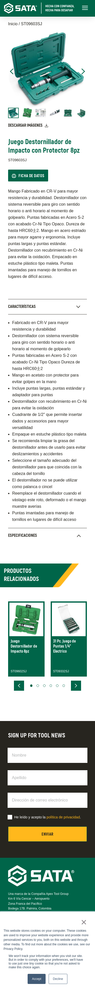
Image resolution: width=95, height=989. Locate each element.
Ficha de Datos (31, 175)
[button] (31, 685)
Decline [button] (58, 979)
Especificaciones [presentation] (22, 535)
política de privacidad (63, 817)
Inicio (12, 24)
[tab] (47, 306)
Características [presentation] (22, 306)
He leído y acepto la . (47, 817)
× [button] (84, 922)
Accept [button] (36, 979)
